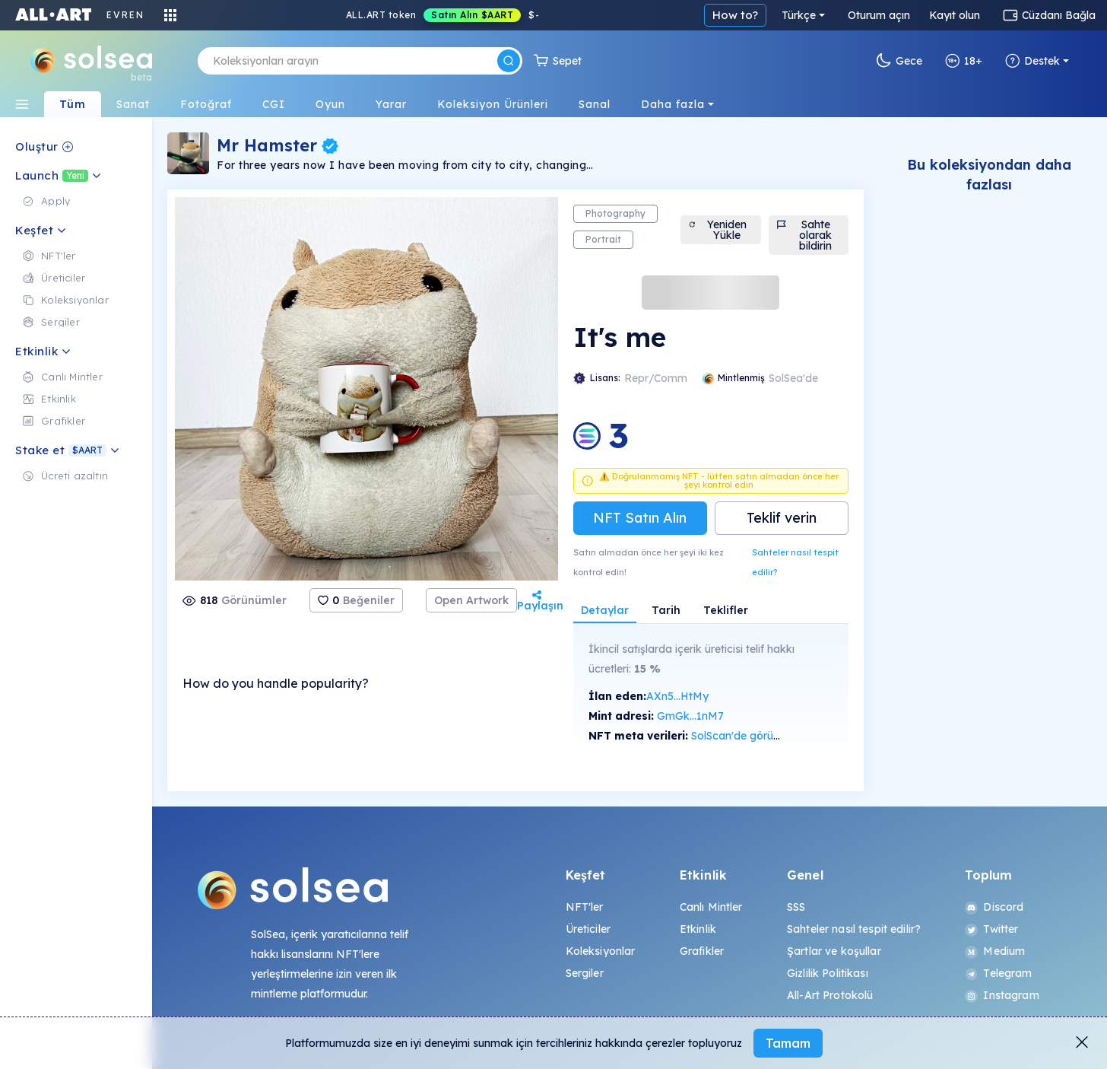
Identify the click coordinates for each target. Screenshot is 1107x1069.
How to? (735, 15)
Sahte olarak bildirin (804, 235)
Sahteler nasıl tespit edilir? (795, 562)
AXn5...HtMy (677, 696)
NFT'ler (585, 907)
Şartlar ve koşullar (834, 951)
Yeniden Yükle (717, 230)
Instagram (1002, 995)
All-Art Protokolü (830, 995)
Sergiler (585, 973)
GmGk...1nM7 (690, 716)
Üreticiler (588, 929)
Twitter (991, 929)
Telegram (998, 973)
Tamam (788, 1043)
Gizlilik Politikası (827, 973)
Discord (994, 907)
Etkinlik (698, 929)
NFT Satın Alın (640, 518)
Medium (995, 951)
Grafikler (702, 951)
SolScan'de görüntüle (744, 736)
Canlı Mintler (711, 907)
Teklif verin (782, 518)
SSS (796, 907)
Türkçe (799, 15)
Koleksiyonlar (601, 951)
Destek (1032, 60)
